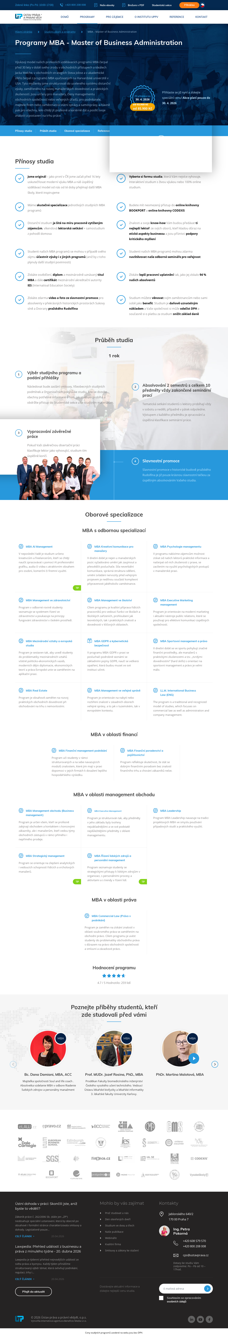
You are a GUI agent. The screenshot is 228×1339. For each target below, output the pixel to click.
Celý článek (23, 1236)
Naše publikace (114, 1231)
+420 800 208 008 (72, 5)
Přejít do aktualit (33, 1291)
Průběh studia (48, 131)
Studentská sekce (162, 5)
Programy (87, 17)
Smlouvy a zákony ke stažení (122, 1250)
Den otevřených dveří (118, 1219)
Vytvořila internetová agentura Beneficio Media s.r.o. (59, 1320)
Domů (65, 17)
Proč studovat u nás (117, 1213)
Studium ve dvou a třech (119, 1225)
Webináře (111, 1238)
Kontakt (201, 17)
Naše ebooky (104, 5)
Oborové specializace (77, 131)
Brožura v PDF (133, 5)
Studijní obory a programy (60, 31)
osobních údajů (176, 1301)
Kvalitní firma (113, 1244)
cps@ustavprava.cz (195, 1255)
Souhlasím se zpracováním (184, 1299)
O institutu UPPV (146, 17)
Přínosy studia (23, 131)
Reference (177, 17)
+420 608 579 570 (194, 1241)
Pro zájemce (114, 17)
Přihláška (189, 5)
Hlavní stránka (23, 31)
